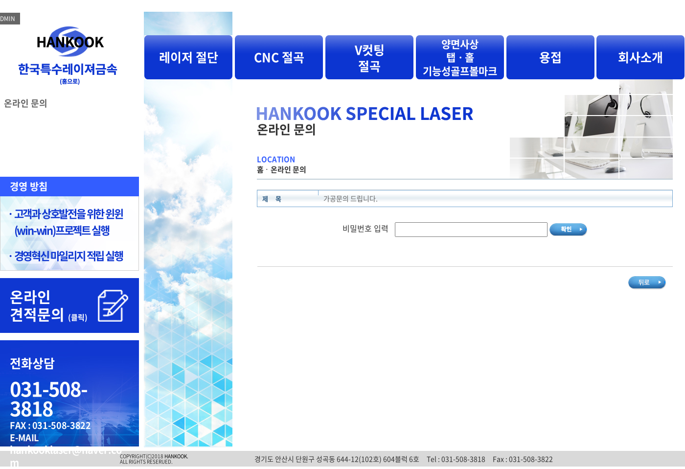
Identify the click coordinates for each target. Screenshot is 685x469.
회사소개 (640, 57)
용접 (550, 57)
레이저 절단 (188, 57)
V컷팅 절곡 (370, 58)
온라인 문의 (25, 103)
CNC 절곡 (279, 57)
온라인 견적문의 (49, 305)
